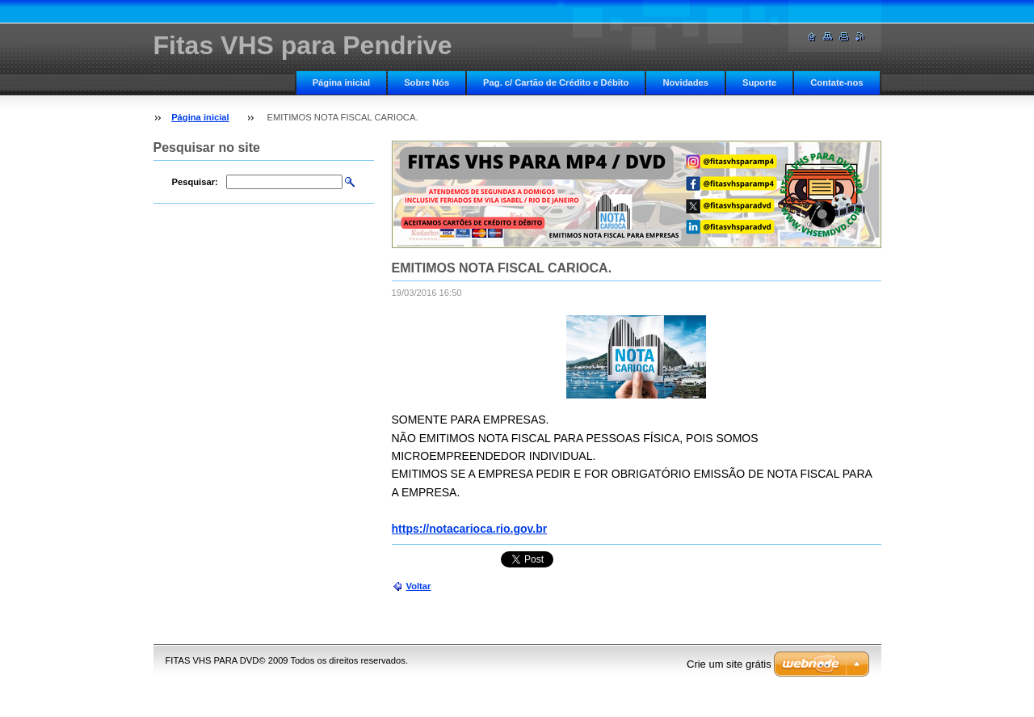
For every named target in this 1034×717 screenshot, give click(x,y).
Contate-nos (836, 82)
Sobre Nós (426, 82)
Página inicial (342, 82)
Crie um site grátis (729, 664)
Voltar (418, 586)
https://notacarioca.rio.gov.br (470, 528)
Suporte (759, 82)
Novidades (685, 82)
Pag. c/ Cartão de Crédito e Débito (555, 82)
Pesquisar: (195, 182)
